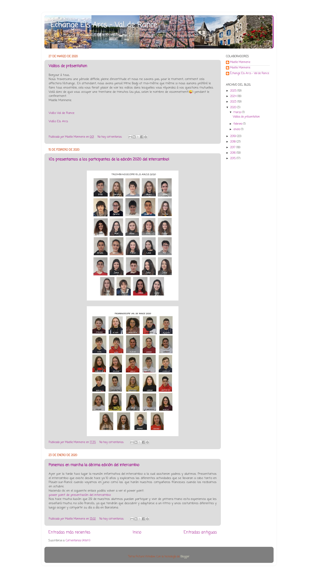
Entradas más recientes (69, 532)
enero (237, 129)
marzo (237, 112)
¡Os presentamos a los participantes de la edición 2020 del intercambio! (109, 159)
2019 (233, 136)
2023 (233, 102)
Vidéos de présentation (68, 66)
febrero (238, 124)
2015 (233, 158)
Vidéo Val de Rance (61, 113)
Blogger (184, 557)
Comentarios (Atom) (78, 540)
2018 (233, 142)
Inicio (137, 532)
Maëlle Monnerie (240, 62)
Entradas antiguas (200, 532)
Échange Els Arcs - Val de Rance (103, 25)
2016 (233, 153)
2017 (233, 147)
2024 (233, 96)
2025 (233, 91)
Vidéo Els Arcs (58, 121)
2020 (233, 107)
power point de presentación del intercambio (80, 495)
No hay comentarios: (110, 137)
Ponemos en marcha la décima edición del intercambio (94, 465)
